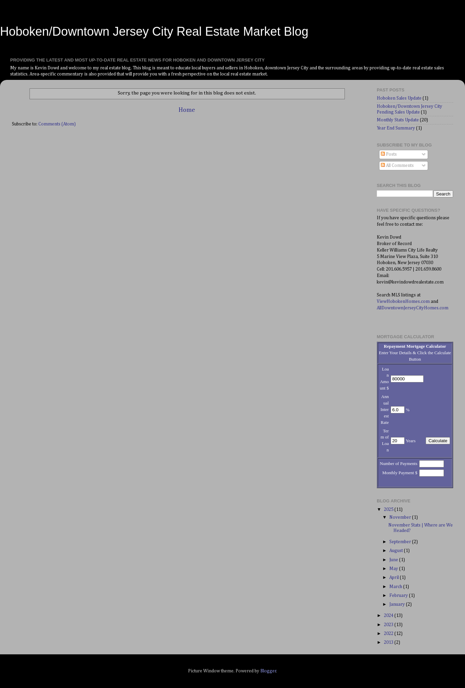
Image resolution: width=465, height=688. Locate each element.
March (396, 586)
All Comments (397, 165)
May (394, 568)
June (394, 559)
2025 (389, 509)
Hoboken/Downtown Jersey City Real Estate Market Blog (154, 31)
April (394, 577)
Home (187, 110)
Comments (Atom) (57, 124)
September (400, 541)
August (396, 550)
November (400, 517)
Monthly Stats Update (398, 120)
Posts (389, 154)
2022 (389, 633)
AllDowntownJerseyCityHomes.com (412, 308)
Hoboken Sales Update (399, 98)
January (397, 604)
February (399, 595)
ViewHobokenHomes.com (403, 301)
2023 (389, 624)
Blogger (268, 671)
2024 (389, 615)
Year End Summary (396, 128)
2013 (389, 642)
